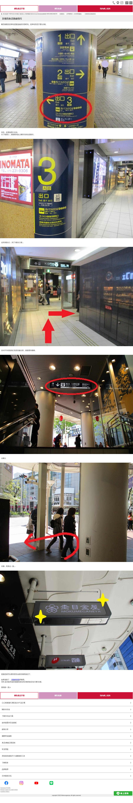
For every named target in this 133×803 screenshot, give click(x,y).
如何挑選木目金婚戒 (9, 723)
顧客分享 (5, 729)
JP (127, 3)
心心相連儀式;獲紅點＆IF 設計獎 (13, 703)
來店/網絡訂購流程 (8, 743)
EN (131, 3)
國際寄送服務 (7, 736)
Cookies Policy (4, 791)
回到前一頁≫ (6, 687)
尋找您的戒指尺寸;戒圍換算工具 (13, 756)
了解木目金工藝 (7, 716)
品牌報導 (5, 769)
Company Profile (5, 788)
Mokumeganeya (8, 2)
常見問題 (5, 749)
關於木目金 (6, 709)
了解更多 (5, 763)
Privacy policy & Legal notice (9, 789)
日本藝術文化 (7, 776)
